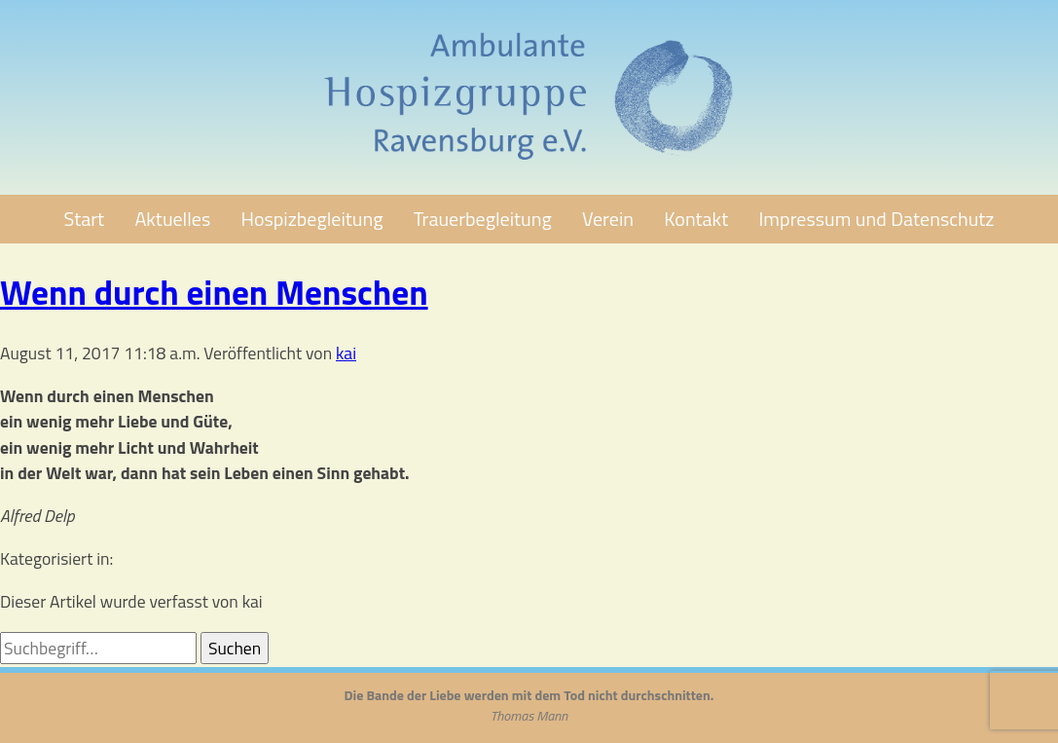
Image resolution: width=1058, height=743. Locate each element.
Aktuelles (172, 219)
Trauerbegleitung (483, 219)
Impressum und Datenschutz (876, 219)
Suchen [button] (234, 648)
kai (346, 353)
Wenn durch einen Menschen (214, 292)
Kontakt (696, 219)
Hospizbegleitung (312, 219)
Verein (608, 219)
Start (84, 219)
